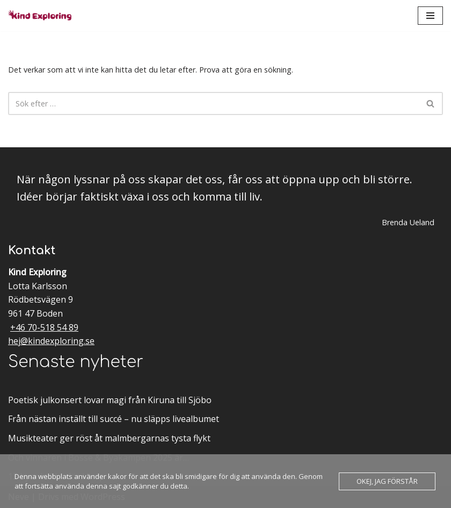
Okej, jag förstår (387, 481)
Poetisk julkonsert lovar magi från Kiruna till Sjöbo (110, 400)
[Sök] (213, 103)
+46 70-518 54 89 (44, 327)
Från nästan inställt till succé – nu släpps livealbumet (113, 419)
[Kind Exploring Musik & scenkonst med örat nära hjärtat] (43, 16)
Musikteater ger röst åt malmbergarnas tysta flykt (109, 438)
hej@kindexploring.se (51, 341)
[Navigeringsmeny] (430, 15)
